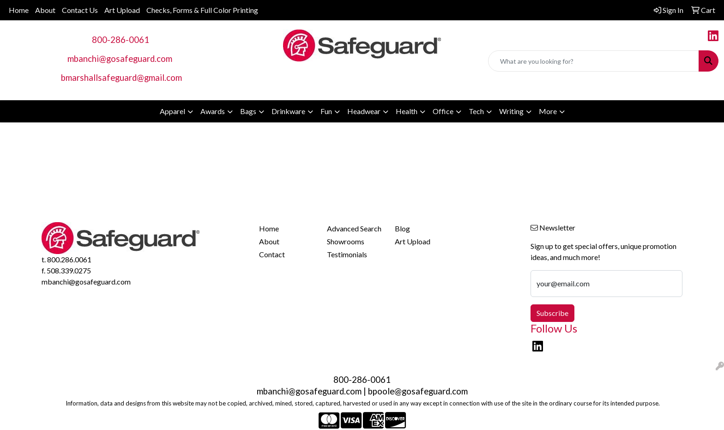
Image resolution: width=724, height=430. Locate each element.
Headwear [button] (363, 111)
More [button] (548, 111)
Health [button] (406, 111)
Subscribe (552, 313)
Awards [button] (212, 111)
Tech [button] (476, 111)
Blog (402, 228)
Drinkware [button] (288, 111)
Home (19, 10)
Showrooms (345, 241)
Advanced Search (354, 228)
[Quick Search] (593, 61)
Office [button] (443, 111)
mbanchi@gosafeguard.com (119, 59)
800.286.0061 (69, 259)
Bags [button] (248, 111)
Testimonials (347, 254)
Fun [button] (326, 111)
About (45, 10)
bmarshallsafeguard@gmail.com (121, 78)
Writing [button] (511, 111)
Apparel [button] (172, 111)
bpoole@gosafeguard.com (418, 391)
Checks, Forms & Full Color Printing (202, 10)
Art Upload (122, 10)
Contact (272, 254)
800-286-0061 (120, 40)
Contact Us (80, 10)
